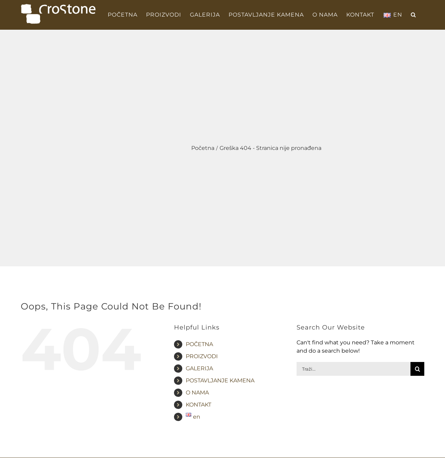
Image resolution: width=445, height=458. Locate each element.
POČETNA (199, 344)
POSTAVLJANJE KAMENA (220, 380)
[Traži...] (353, 369)
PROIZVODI (202, 356)
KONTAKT (198, 404)
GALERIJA (199, 368)
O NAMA (197, 392)
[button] (413, 15)
